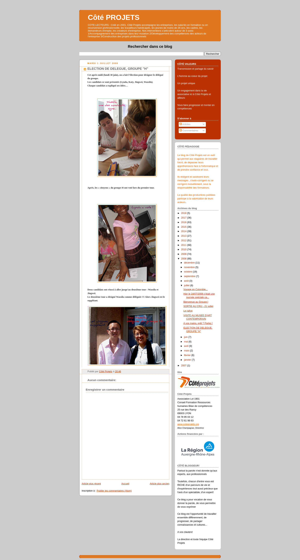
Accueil (125, 483)
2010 (184, 249)
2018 (184, 213)
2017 (184, 217)
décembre (190, 262)
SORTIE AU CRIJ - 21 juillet (198, 306)
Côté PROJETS (113, 17)
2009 (184, 254)
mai (186, 341)
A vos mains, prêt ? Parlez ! (198, 323)
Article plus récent (91, 483)
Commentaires (188, 130)
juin (186, 337)
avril (186, 346)
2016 (184, 222)
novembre (190, 267)
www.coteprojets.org (188, 424)
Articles (184, 124)
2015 (184, 227)
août (186, 281)
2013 (184, 236)
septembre (190, 276)
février (188, 355)
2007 (184, 365)
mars (187, 350)
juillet (187, 285)
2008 (184, 258)
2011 (184, 245)
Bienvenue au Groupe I (195, 302)
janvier (188, 359)
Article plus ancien (159, 483)
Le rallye (188, 311)
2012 (184, 240)
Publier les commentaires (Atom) (114, 490)
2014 (184, 231)
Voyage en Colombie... (195, 289)
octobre (188, 271)
